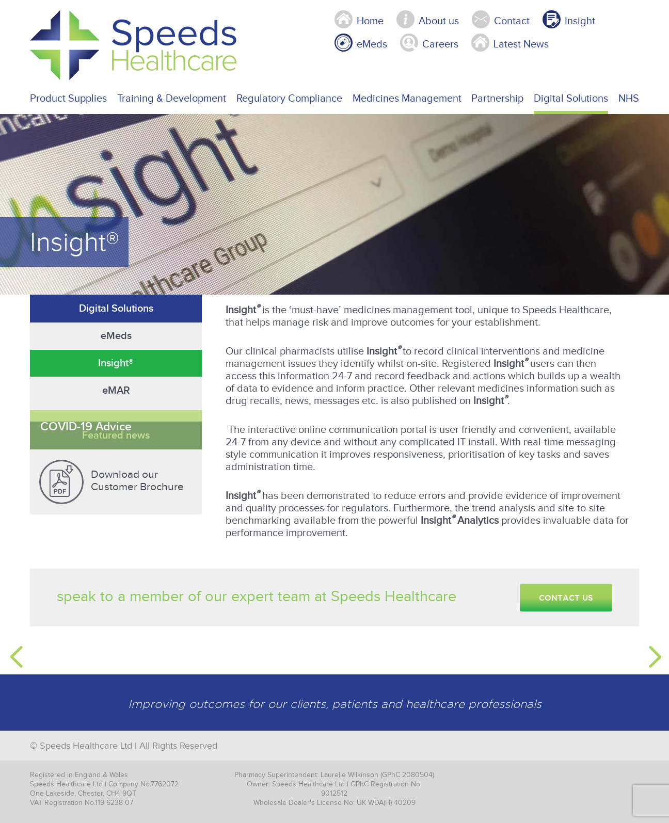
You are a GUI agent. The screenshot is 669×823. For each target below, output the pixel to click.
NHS (628, 98)
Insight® (116, 363)
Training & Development (171, 98)
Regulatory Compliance (289, 98)
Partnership (497, 98)
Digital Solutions (571, 98)
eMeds (116, 336)
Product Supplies (68, 98)
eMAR (116, 390)
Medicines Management (407, 98)
